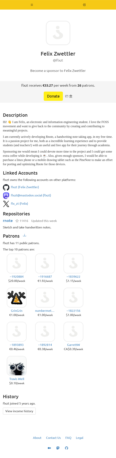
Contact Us (53, 437)
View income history (19, 411)
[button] (31, 5)
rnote (8, 220)
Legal (79, 437)
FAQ (68, 437)
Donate (53, 96)
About (37, 437)
